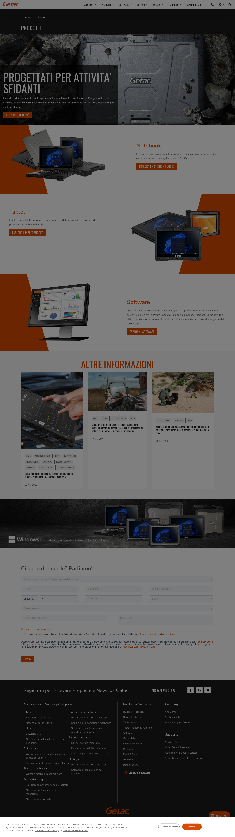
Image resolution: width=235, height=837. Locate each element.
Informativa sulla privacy (47, 830)
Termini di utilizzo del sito (75, 830)
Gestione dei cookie (169, 826)
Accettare (192, 826)
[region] (117, 827)
